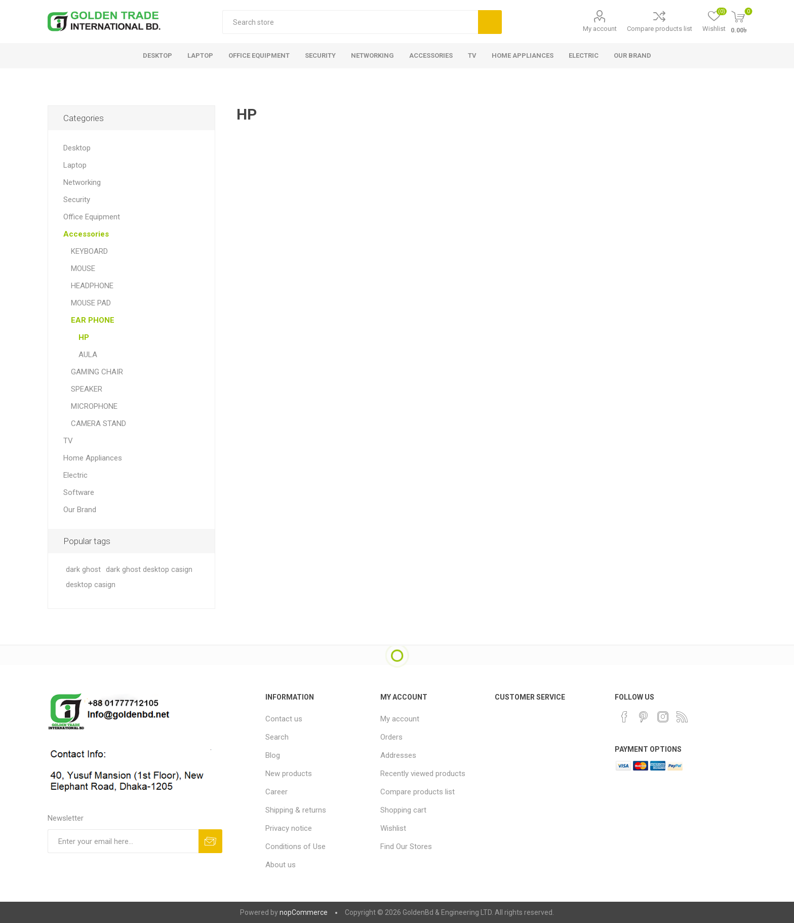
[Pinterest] (644, 717)
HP (83, 337)
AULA (87, 354)
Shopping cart (403, 810)
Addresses (398, 755)
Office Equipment (91, 216)
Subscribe (210, 841)
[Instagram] (663, 717)
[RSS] (682, 717)
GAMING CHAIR (97, 371)
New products (288, 773)
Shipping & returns (295, 810)
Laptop (75, 165)
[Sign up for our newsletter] (123, 841)
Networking (82, 182)
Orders (391, 737)
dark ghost (83, 569)
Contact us (283, 718)
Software (78, 492)
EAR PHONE (92, 320)
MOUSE (83, 268)
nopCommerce (304, 912)
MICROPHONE (94, 406)
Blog (272, 755)
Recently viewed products (422, 773)
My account (600, 28)
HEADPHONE (92, 285)
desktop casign (90, 585)
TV (68, 440)
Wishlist (393, 828)
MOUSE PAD (91, 302)
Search (490, 22)
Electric (75, 475)
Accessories (86, 234)
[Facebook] (624, 717)
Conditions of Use (295, 846)
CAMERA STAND (98, 423)
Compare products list (659, 28)
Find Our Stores (406, 846)
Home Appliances (92, 458)
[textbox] (350, 22)
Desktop (77, 147)
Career (276, 791)
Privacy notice (288, 828)
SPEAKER (86, 389)
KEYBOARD (89, 251)
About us (280, 864)
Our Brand (79, 509)
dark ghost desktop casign (149, 569)
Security (76, 199)
